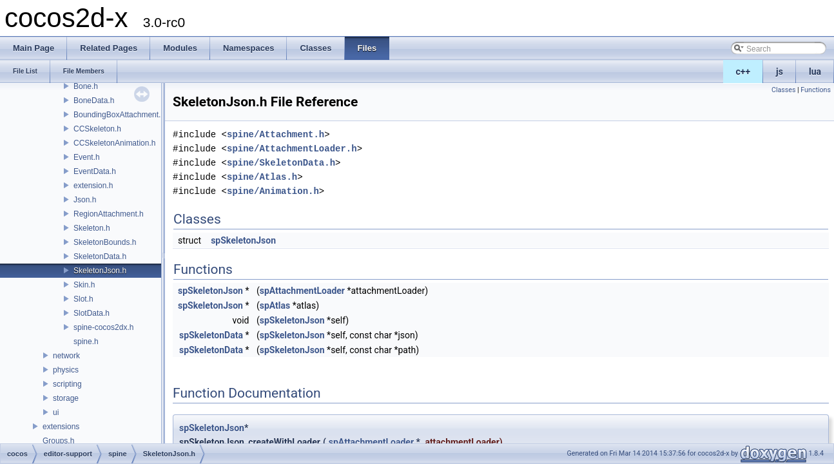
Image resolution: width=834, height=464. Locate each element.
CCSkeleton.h (97, 128)
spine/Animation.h (273, 191)
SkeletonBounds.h (104, 242)
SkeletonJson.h (99, 270)
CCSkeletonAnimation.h (114, 143)
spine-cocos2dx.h (103, 327)
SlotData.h (91, 313)
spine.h (86, 341)
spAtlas (275, 305)
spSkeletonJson (243, 240)
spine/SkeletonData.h (281, 163)
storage (66, 398)
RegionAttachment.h (108, 213)
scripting (67, 384)
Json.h (84, 199)
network (66, 355)
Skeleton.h (91, 228)
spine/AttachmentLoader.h (292, 148)
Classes (783, 90)
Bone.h (85, 86)
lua (815, 71)
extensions (61, 426)
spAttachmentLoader (302, 290)
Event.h (86, 157)
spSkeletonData (211, 335)
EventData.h (94, 171)
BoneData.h (93, 100)
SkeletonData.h (99, 256)
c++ (743, 71)
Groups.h (58, 440)
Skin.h (84, 284)
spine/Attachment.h (275, 134)
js (779, 71)
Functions (815, 90)
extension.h (93, 185)
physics (66, 369)
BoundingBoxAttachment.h (119, 114)
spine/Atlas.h (262, 177)
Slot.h (83, 299)
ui (56, 412)
